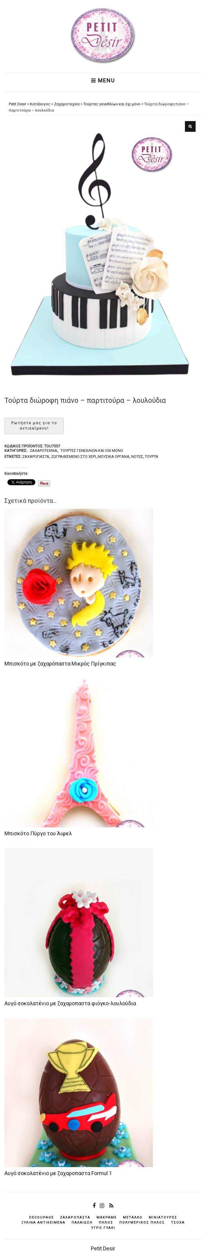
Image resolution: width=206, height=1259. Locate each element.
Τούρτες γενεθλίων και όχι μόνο (92, 450)
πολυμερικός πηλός (142, 1222)
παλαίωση (82, 1222)
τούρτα (151, 456)
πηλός (106, 1222)
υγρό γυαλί (103, 1228)
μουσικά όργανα (113, 456)
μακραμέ (106, 1217)
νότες (137, 456)
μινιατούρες (163, 1217)
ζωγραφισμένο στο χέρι (73, 456)
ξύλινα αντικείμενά (43, 1222)
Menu (103, 80)
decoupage (41, 1217)
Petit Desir (103, 1248)
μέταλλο (132, 1217)
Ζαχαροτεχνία (43, 450)
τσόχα (178, 1222)
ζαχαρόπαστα (35, 456)
